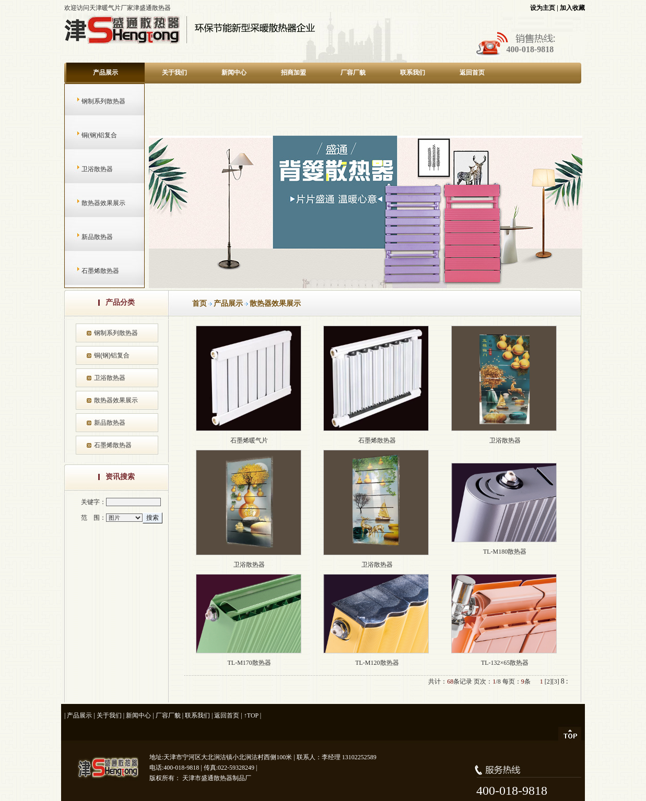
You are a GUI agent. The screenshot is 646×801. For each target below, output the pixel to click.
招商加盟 (293, 72)
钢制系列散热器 (93, 101)
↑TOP (251, 715)
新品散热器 (87, 237)
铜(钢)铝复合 (89, 135)
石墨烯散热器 (90, 270)
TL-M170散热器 (249, 662)
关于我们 (174, 72)
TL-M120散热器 (376, 662)
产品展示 (105, 72)
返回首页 (472, 72)
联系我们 (412, 72)
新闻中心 (233, 72)
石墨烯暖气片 (249, 440)
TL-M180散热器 (504, 551)
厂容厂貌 (353, 72)
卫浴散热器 (87, 169)
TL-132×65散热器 (504, 662)
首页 (199, 303)
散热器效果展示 (93, 203)
